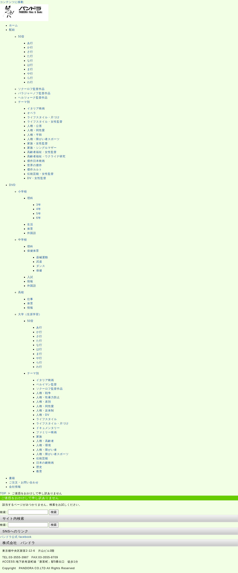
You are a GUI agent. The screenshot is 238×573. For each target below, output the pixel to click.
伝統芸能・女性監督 (40, 173)
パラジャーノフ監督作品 (34, 93)
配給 (12, 29)
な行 (30, 60)
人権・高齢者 (45, 441)
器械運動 (42, 257)
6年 (38, 217)
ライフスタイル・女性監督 (45, 121)
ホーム (13, 25)
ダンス (40, 266)
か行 (30, 47)
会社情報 (15, 486)
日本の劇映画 (45, 462)
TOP (3, 493)
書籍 (12, 478)
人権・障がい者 (46, 449)
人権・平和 (34, 134)
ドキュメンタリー (48, 428)
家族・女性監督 (37, 143)
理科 (30, 198)
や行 (30, 73)
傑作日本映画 (36, 160)
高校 (21, 292)
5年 (38, 213)
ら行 (30, 77)
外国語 (31, 233)
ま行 (30, 69)
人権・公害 (34, 126)
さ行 (30, 51)
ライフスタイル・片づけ (43, 117)
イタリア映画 (36, 108)
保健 (39, 270)
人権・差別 (43, 401)
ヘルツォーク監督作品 (33, 97)
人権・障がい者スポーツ (43, 139)
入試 (30, 277)
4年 (38, 209)
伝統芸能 (42, 458)
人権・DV (42, 414)
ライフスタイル (46, 419)
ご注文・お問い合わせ (24, 482)
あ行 (30, 43)
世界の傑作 (34, 165)
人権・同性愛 (36, 130)
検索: (3, 512)
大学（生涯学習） (30, 314)
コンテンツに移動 (12, 2)
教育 (39, 471)
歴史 (39, 467)
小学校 (22, 191)
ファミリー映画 (46, 432)
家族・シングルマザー (42, 147)
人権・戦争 (43, 393)
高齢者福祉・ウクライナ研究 (46, 156)
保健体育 (33, 250)
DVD (12, 185)
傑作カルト (34, 169)
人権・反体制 (45, 410)
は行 (30, 64)
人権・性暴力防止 (48, 397)
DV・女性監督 (36, 178)
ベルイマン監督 (46, 384)
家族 (39, 436)
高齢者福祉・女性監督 (42, 152)
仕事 (30, 299)
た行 (30, 56)
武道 (39, 261)
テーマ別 (24, 101)
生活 (30, 224)
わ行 (30, 82)
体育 (30, 228)
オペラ (31, 113)
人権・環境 (43, 445)
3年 (38, 204)
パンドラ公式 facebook (16, 537)
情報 (30, 281)
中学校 (22, 239)
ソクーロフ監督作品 (31, 89)
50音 (21, 36)
